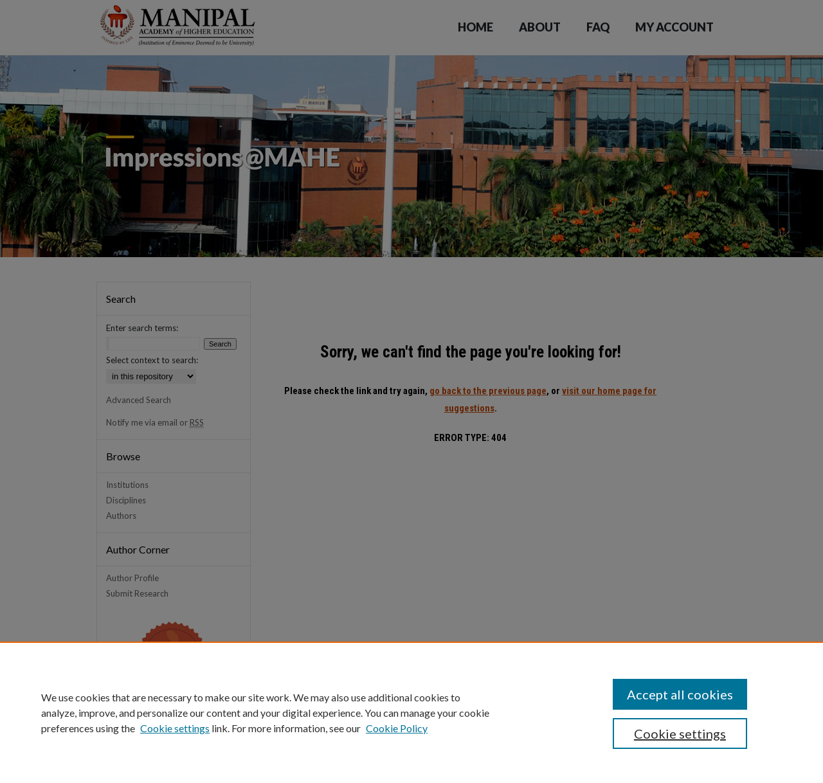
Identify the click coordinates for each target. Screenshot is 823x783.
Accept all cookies (680, 694)
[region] (411, 712)
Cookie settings (175, 728)
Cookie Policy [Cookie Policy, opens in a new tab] (397, 728)
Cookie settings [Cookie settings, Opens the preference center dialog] (680, 733)
